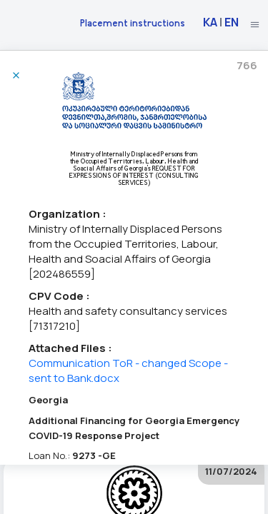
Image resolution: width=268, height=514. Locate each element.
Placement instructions (132, 22)
